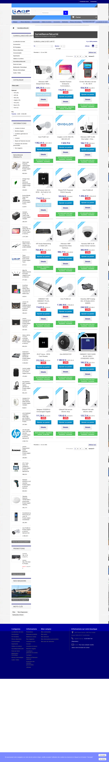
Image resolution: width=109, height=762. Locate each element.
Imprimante (16, 55)
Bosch (16, 105)
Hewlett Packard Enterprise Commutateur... (65, 84)
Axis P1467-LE (43, 137)
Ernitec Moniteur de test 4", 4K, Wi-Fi (88, 83)
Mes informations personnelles (50, 639)
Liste (96, 46)
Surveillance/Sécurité (88, 22)
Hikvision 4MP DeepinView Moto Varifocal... (66, 246)
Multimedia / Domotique (20, 67)
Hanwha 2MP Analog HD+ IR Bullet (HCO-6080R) (87, 301)
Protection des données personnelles (30, 663)
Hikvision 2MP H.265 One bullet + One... (88, 138)
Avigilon (17, 100)
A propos (17, 138)
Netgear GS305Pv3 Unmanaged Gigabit (43, 410)
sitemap (28, 667)
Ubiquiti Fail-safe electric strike (88, 410)
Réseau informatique (75, 22)
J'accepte (102, 755)
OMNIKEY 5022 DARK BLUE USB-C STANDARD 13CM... (88, 356)
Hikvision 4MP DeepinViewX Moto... (43, 83)
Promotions (19, 548)
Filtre (13, 612)
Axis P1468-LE (65, 299)
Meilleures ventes (31, 636)
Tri (34, 46)
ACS (16, 92)
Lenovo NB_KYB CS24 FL (25, 555)
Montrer (57, 46)
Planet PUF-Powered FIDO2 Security (65, 191)
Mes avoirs (44, 634)
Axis (16, 102)
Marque (15, 22)
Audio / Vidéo (17, 73)
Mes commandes (46, 632)
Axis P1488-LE (88, 190)
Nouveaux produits (18, 156)
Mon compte (46, 629)
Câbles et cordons (46, 22)
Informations (19, 123)
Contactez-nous (84, 1)
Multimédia (65, 22)
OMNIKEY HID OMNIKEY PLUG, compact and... (43, 301)
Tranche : (14, 114)
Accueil (28, 644)
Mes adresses (45, 636)
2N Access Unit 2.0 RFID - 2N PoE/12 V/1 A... (43, 192)
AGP (16, 95)
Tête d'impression (22, 612)
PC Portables (17, 47)
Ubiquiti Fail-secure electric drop (65, 410)
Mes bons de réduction (47, 641)
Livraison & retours (20, 128)
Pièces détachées (25, 22)
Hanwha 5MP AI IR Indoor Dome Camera (87, 245)
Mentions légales (19, 131)
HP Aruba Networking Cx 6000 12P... (43, 245)
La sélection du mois (101, 22)
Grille (93, 46)
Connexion (93, 1)
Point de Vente (17, 64)
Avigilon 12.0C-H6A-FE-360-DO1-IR (65, 138)
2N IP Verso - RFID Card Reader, (43, 355)
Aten (16, 97)
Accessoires (56, 22)
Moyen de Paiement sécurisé (22, 141)
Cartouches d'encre (18, 615)
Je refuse (102, 759)
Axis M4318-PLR (65, 354)
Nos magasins (18, 148)
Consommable (36, 22)
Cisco (16, 107)
